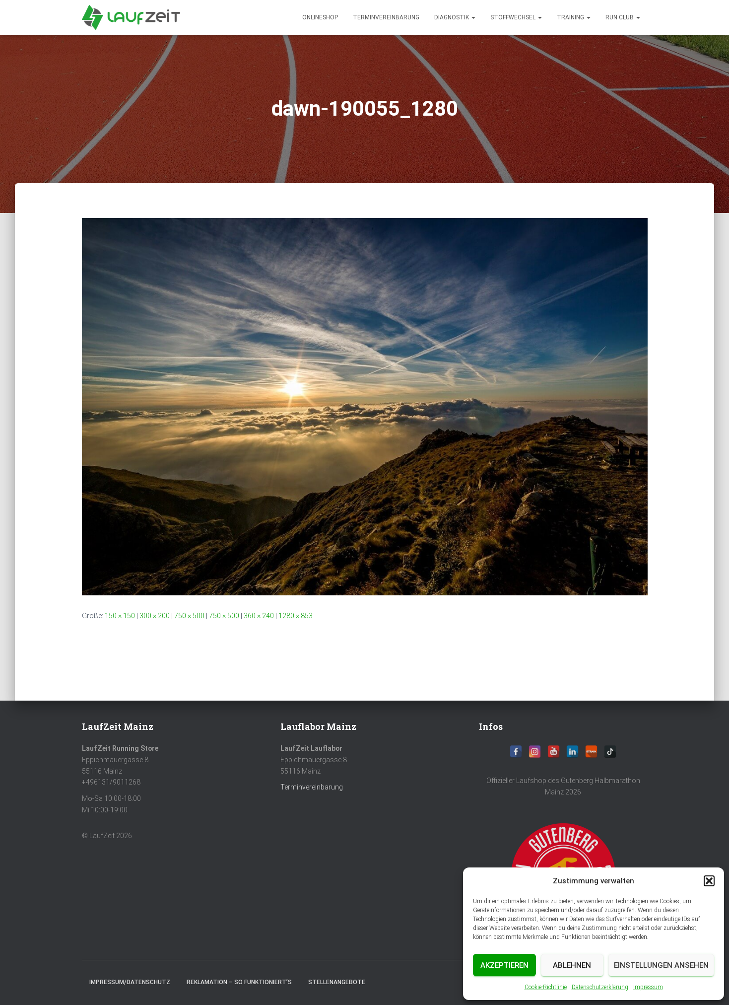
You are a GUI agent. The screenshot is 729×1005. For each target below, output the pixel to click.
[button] (709, 881)
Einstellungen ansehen (661, 965)
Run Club (622, 17)
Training (574, 17)
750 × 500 (189, 616)
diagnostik (454, 17)
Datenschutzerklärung (600, 987)
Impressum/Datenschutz (129, 982)
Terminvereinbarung (386, 17)
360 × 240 (259, 616)
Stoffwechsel (516, 17)
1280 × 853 (295, 616)
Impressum (648, 987)
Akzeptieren (504, 965)
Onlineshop (320, 17)
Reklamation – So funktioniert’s (239, 982)
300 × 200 (154, 616)
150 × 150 (120, 616)
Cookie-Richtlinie (546, 987)
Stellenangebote (336, 982)
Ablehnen (572, 965)
